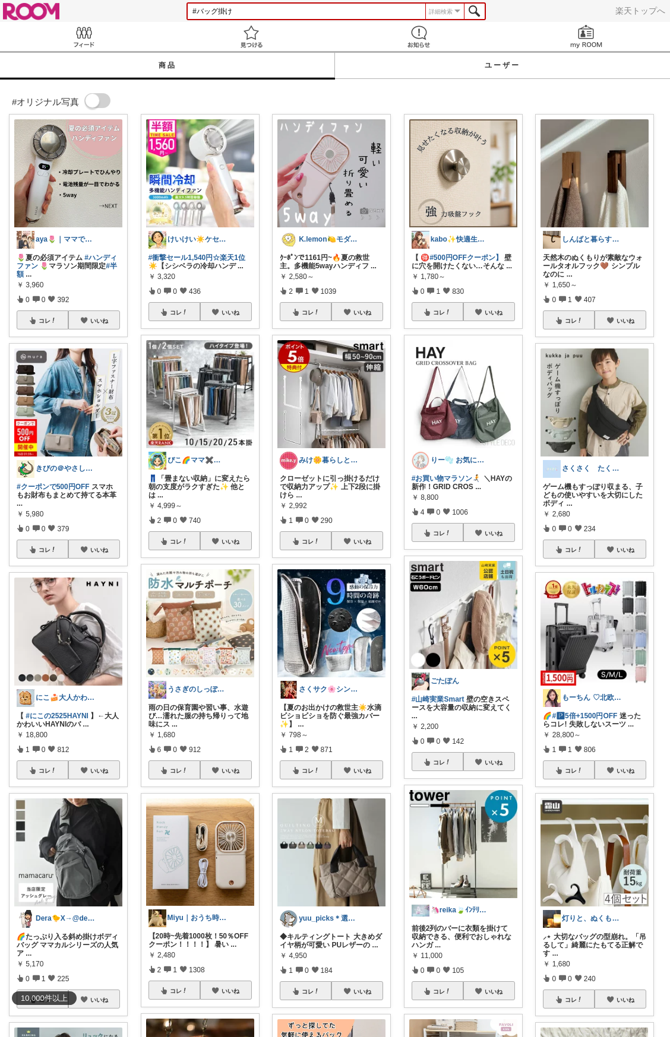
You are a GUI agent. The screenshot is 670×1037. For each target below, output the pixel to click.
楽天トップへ (640, 10)
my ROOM (586, 36)
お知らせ (418, 36)
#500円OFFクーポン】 (465, 257)
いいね (99, 321)
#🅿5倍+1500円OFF (584, 716)
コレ (47, 321)
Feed (84, 36)
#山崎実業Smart (438, 699)
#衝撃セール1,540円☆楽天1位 (196, 257)
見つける (251, 36)
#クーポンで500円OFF (53, 487)
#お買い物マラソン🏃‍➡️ (447, 478)
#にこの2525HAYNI (57, 716)
